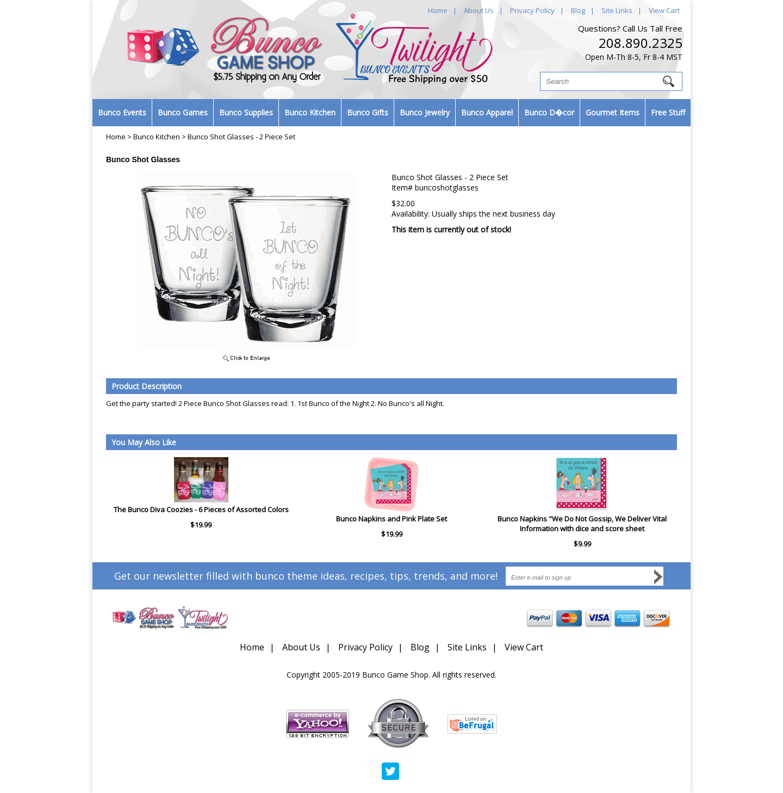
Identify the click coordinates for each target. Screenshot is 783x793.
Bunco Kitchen (309, 112)
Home (438, 10)
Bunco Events (122, 112)
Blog (578, 10)
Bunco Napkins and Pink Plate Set (391, 519)
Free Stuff (668, 112)
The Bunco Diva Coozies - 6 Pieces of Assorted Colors (201, 509)
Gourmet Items (612, 112)
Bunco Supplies (246, 112)
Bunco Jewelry (425, 112)
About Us (479, 10)
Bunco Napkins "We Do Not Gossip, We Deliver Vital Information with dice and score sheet (582, 523)
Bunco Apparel (487, 112)
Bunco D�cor (549, 112)
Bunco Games (183, 112)
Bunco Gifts (367, 112)
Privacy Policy (532, 10)
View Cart (664, 10)
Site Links (616, 10)
